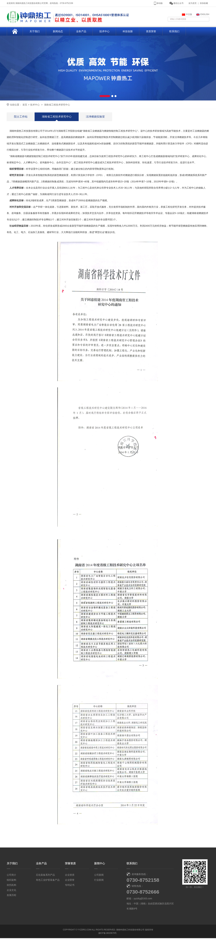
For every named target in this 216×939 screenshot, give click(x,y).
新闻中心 (99, 864)
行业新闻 (99, 880)
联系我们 (174, 32)
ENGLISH (202, 15)
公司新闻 (99, 875)
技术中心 (104, 32)
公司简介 (11, 875)
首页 (24, 105)
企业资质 (69, 875)
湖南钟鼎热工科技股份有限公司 (130, 930)
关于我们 (35, 32)
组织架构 (11, 880)
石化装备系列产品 (45, 875)
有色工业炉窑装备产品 (48, 880)
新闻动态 (58, 32)
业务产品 (81, 32)
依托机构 (11, 885)
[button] (104, 97)
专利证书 (69, 885)
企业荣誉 (69, 880)
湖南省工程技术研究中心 (57, 105)
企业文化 (11, 891)
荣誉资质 (70, 864)
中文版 (187, 15)
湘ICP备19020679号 (107, 934)
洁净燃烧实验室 (95, 117)
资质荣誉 (151, 32)
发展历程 (11, 896)
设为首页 (192, 3)
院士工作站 (21, 117)
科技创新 (128, 32)
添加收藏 (204, 3)
